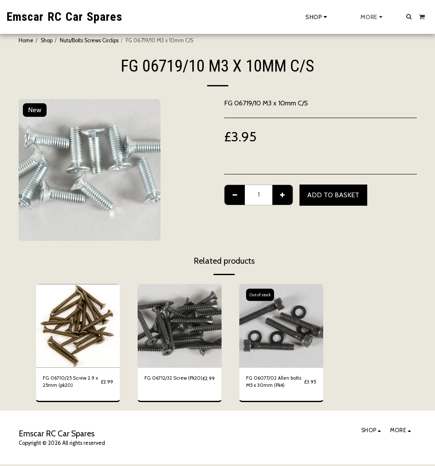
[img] (78, 326)
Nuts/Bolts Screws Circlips (89, 40)
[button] (409, 16)
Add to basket (333, 195)
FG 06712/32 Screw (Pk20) (167, 382)
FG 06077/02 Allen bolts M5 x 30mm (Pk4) (273, 382)
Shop (47, 40)
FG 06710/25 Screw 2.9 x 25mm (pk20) (70, 382)
